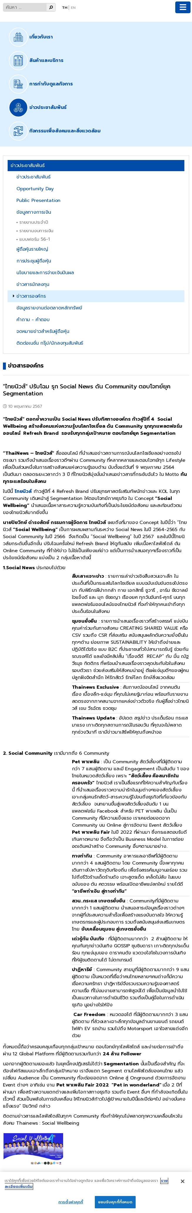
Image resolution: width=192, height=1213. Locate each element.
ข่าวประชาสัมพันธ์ (33, 177)
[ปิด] (182, 1181)
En (73, 7)
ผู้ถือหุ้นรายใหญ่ (32, 249)
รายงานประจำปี (33, 222)
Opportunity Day (35, 188)
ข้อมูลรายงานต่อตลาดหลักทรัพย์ (49, 307)
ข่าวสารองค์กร (31, 296)
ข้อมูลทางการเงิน (33, 212)
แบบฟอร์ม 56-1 (34, 239)
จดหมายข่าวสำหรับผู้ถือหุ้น (42, 331)
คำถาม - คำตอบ (33, 319)
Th (64, 7)
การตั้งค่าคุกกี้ (70, 1202)
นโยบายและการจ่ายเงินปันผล (45, 272)
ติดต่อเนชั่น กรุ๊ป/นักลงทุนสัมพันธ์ (49, 343)
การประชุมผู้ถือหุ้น (33, 260)
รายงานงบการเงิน (36, 230)
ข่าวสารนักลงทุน (32, 284)
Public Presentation (38, 200)
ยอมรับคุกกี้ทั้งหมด (115, 1202)
